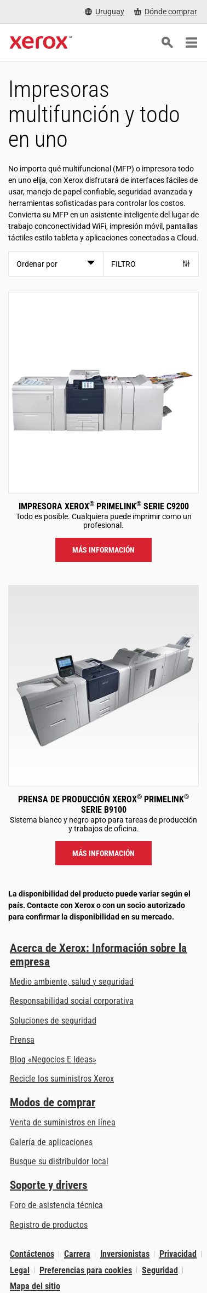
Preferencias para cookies (85, 1270)
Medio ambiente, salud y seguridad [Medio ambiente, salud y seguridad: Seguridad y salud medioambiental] (72, 981)
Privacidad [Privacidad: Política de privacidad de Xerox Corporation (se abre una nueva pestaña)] (178, 1254)
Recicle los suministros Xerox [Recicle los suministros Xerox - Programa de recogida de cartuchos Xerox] (62, 1078)
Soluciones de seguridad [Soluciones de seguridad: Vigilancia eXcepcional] (53, 1020)
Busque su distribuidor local (59, 1161)
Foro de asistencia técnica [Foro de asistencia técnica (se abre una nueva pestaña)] (56, 1205)
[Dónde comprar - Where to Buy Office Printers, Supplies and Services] (165, 11)
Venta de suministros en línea (63, 1122)
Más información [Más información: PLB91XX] (103, 853)
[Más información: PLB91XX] (103, 685)
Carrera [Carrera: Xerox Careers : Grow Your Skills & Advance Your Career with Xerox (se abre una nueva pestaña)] (77, 1254)
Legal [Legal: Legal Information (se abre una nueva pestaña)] (20, 1270)
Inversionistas (125, 1254)
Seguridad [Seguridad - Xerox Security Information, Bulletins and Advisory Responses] (160, 1270)
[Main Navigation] (191, 43)
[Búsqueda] (167, 43)
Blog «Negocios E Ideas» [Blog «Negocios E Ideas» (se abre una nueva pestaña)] (53, 1059)
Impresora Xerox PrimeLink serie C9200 (104, 506)
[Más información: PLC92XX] (103, 392)
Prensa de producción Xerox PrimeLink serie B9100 (103, 804)
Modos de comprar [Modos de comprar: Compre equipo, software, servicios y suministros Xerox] (52, 1102)
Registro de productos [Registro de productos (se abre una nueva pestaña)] (49, 1225)
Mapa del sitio (35, 1286)
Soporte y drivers (49, 1185)
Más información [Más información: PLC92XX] (103, 549)
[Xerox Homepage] (41, 43)
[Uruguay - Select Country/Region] (104, 11)
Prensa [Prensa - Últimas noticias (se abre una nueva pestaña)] (22, 1040)
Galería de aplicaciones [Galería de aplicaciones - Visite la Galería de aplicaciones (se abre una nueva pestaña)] (51, 1142)
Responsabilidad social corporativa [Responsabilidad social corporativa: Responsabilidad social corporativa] (72, 1001)
